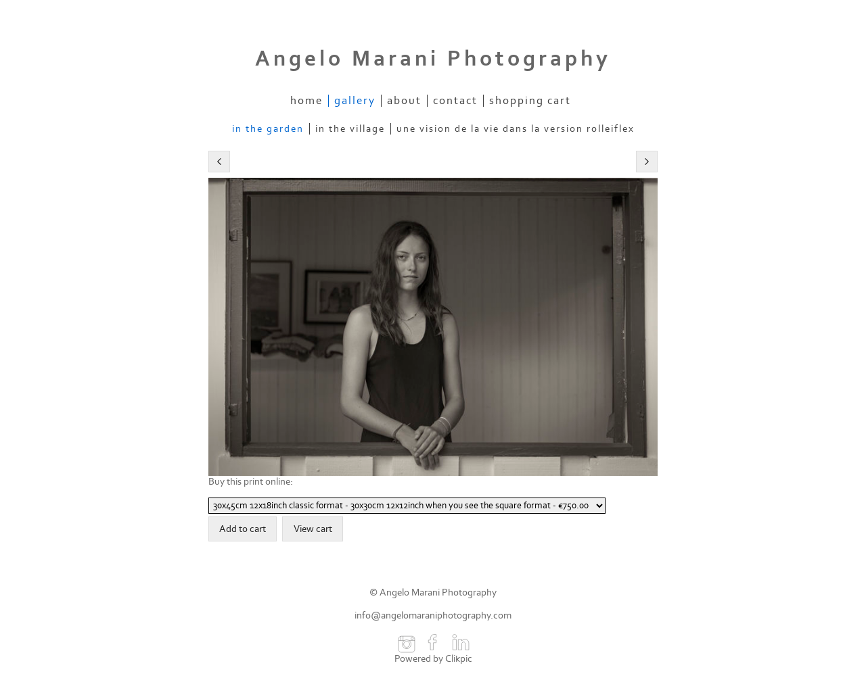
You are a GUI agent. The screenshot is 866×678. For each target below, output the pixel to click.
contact (455, 101)
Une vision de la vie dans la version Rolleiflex (515, 129)
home (306, 101)
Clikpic (458, 658)
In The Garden (268, 129)
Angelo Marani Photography (433, 59)
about (404, 101)
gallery (354, 101)
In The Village (350, 129)
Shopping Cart (530, 101)
